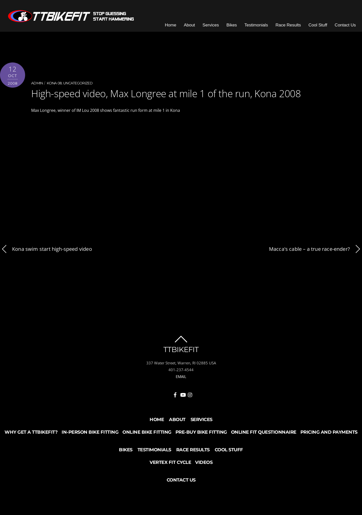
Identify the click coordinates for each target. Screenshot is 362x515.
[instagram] (190, 395)
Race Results (291, 27)
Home (173, 27)
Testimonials (259, 27)
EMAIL (181, 378)
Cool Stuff (320, 27)
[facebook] (175, 395)
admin (37, 86)
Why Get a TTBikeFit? (31, 434)
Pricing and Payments (328, 434)
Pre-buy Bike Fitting (201, 434)
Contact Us (348, 27)
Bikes (234, 27)
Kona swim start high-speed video (46, 251)
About (192, 27)
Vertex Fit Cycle (170, 464)
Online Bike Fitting (146, 434)
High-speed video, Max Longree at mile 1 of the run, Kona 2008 (163, 95)
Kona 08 (54, 86)
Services (213, 27)
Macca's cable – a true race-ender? (315, 251)
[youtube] (182, 395)
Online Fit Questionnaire (263, 434)
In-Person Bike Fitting (90, 434)
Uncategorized (78, 86)
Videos (203, 464)
